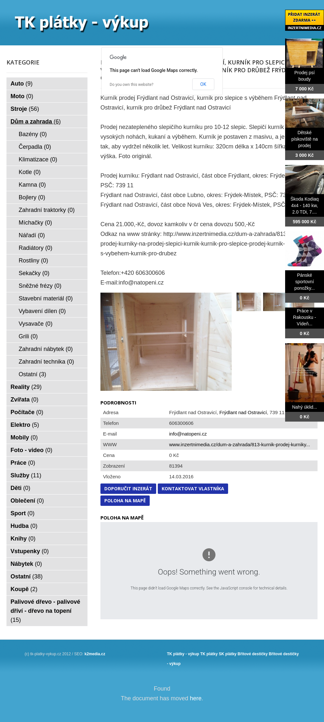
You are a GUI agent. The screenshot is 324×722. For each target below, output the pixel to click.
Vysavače (35, 323)
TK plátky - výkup (183, 654)
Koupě (24, 589)
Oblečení (27, 500)
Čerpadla (35, 147)
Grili (28, 336)
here (196, 698)
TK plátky (209, 654)
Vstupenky (30, 551)
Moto (22, 96)
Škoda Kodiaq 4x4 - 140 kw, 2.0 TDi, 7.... (304, 205)
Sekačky (34, 273)
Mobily (24, 437)
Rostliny (33, 260)
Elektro (25, 425)
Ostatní (32, 374)
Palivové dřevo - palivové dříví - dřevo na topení (45, 611)
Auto (22, 83)
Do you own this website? (132, 84)
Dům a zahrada (36, 121)
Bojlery (32, 197)
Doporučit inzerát (128, 488)
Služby (26, 475)
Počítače (27, 412)
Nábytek (26, 564)
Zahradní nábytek (46, 349)
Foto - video (31, 450)
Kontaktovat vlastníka (193, 488)
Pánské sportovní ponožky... (305, 282)
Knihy (23, 538)
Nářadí (32, 235)
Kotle (30, 172)
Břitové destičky (252, 654)
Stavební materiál (46, 298)
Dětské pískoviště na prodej (304, 139)
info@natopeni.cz (188, 434)
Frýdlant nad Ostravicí (243, 412)
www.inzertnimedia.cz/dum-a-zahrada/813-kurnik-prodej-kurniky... (239, 444)
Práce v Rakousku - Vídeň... (304, 317)
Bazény (33, 134)
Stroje (25, 109)
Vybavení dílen (42, 311)
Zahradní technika (46, 361)
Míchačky (35, 222)
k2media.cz (95, 654)
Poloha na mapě (125, 500)
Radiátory (35, 248)
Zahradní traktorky (47, 210)
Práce (23, 463)
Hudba (24, 526)
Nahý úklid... (304, 407)
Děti (20, 488)
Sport (23, 513)
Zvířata (25, 399)
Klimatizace (38, 159)
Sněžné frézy (40, 286)
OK (203, 84)
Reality (26, 387)
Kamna (32, 184)
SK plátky (228, 654)
